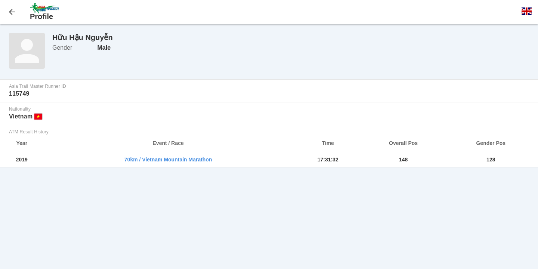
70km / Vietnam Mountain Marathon (168, 160)
